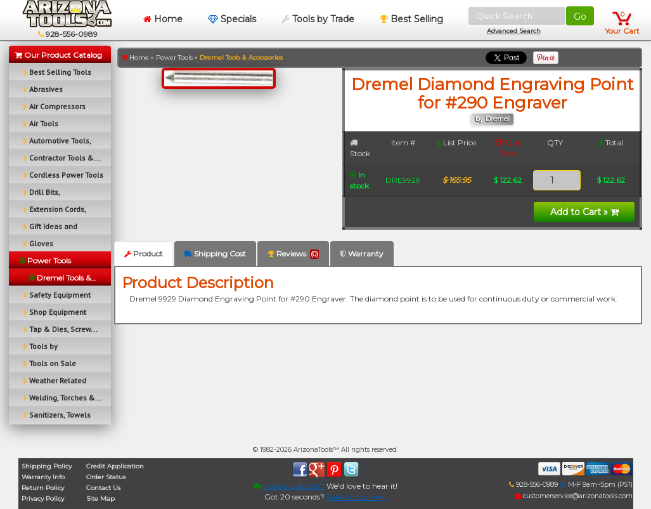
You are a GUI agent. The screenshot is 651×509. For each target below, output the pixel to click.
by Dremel (492, 119)
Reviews (293, 254)
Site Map (100, 498)
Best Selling (411, 19)
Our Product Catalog (58, 55)
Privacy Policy (43, 498)
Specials (232, 19)
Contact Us (103, 488)
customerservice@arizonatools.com (574, 496)
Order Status (106, 477)
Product (143, 253)
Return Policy (43, 488)
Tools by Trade (317, 19)
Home (163, 19)
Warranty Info (43, 477)
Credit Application (115, 466)
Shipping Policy (47, 466)
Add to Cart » (584, 212)
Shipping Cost (215, 253)
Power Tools (174, 57)
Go (580, 16)
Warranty (362, 253)
